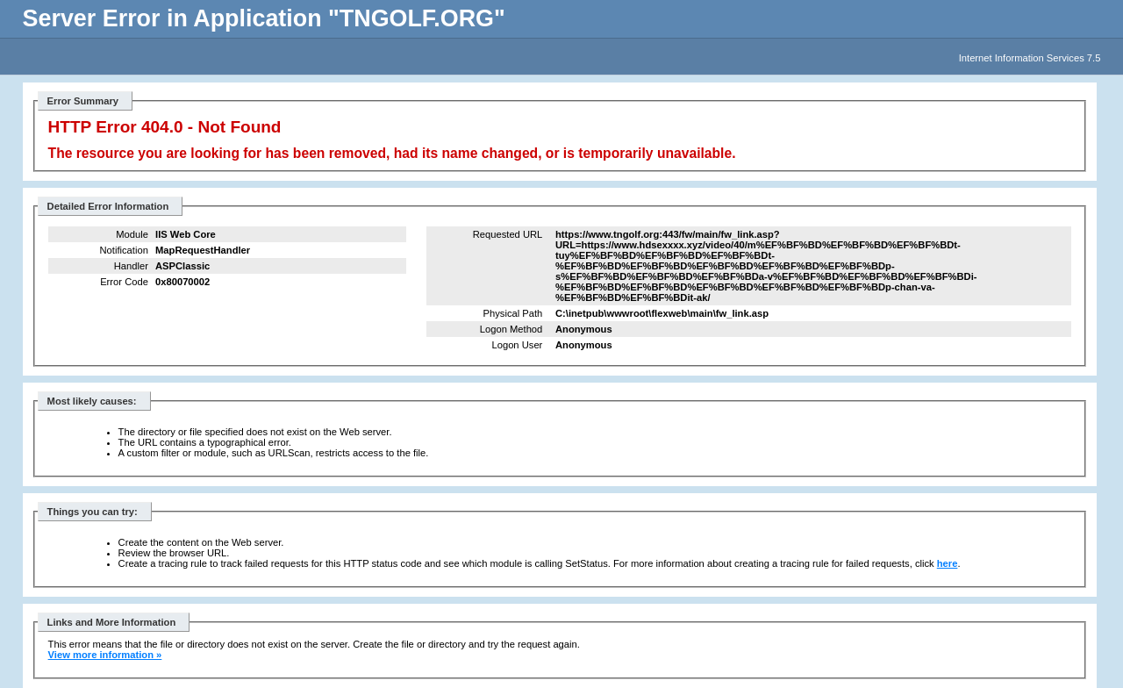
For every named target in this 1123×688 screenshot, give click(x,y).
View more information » (105, 654)
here (947, 563)
